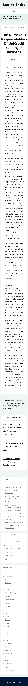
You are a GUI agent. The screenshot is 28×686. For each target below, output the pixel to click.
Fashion (7, 603)
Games (7, 616)
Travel (7, 667)
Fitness (7, 610)
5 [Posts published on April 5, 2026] (18, 541)
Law (6, 630)
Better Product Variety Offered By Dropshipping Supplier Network (12, 461)
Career (7, 586)
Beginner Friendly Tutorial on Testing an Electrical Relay (13, 446)
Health (7, 623)
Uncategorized (9, 670)
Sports (7, 660)
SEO (6, 647)
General (7, 620)
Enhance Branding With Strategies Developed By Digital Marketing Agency (13, 507)
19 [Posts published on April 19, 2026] (19, 549)
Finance (7, 606)
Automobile (8, 576)
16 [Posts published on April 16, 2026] (12, 549)
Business (13, 59)
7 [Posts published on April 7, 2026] (6, 545)
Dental (7, 589)
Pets (6, 640)
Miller (8, 27)
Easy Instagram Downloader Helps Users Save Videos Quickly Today (14, 525)
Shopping (8, 650)
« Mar (5, 559)
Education (8, 596)
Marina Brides (14, 5)
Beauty (7, 579)
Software (8, 657)
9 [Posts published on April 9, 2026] (11, 545)
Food (6, 613)
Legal (6, 633)
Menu (14, 11)
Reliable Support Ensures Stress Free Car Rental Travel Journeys (14, 499)
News (6, 637)
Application (8, 573)
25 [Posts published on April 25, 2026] (16, 552)
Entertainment (9, 600)
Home (7, 627)
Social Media (9, 653)
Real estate (8, 643)
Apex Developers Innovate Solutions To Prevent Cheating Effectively (14, 516)
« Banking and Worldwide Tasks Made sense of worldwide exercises (14, 401)
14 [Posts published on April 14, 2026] (7, 549)
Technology (8, 664)
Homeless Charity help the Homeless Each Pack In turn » (12, 407)
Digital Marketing (10, 593)
